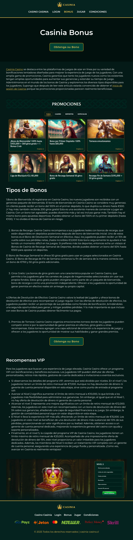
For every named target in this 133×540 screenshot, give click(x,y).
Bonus (68, 11)
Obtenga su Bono (66, 47)
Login (56, 11)
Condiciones (98, 11)
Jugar (81, 11)
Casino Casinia (38, 11)
